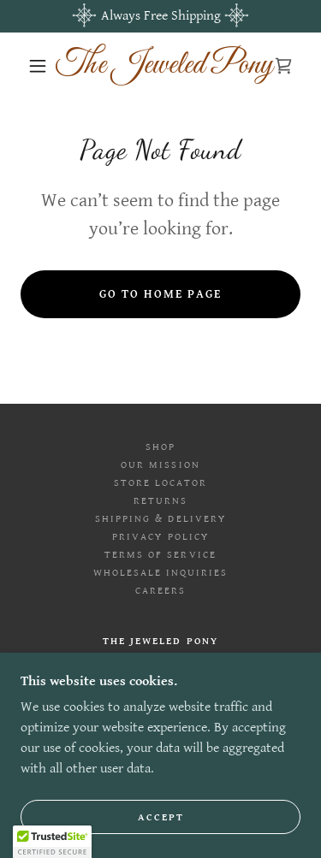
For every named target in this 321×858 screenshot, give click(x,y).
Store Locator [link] (160, 482)
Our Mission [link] (160, 464)
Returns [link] (160, 500)
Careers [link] (160, 590)
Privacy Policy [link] (160, 536)
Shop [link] (160, 447)
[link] (163, 66)
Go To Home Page (160, 294)
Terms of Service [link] (160, 554)
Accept (161, 817)
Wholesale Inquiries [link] (160, 572)
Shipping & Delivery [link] (160, 518)
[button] (38, 66)
